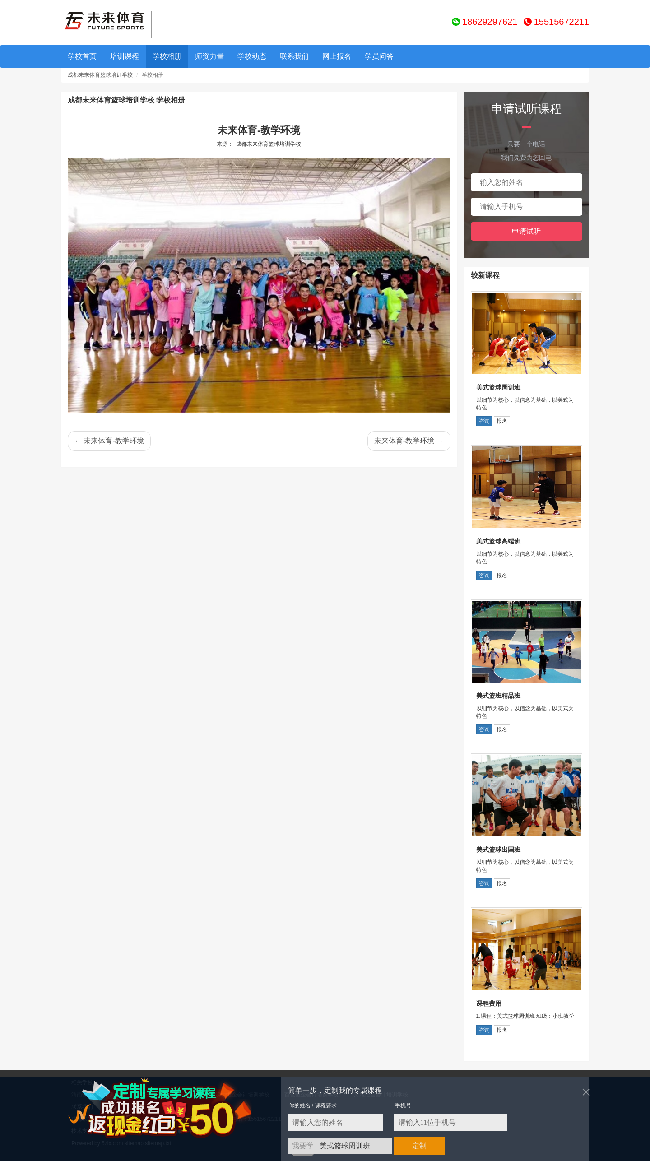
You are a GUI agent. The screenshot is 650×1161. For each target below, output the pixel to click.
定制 (419, 1146)
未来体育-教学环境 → (409, 441)
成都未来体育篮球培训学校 (100, 75)
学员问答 (379, 56)
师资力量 (209, 56)
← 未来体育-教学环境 (109, 441)
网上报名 (336, 56)
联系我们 (294, 56)
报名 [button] (502, 421)
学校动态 (251, 56)
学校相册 (167, 56)
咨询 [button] (484, 421)
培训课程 (124, 56)
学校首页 (82, 56)
